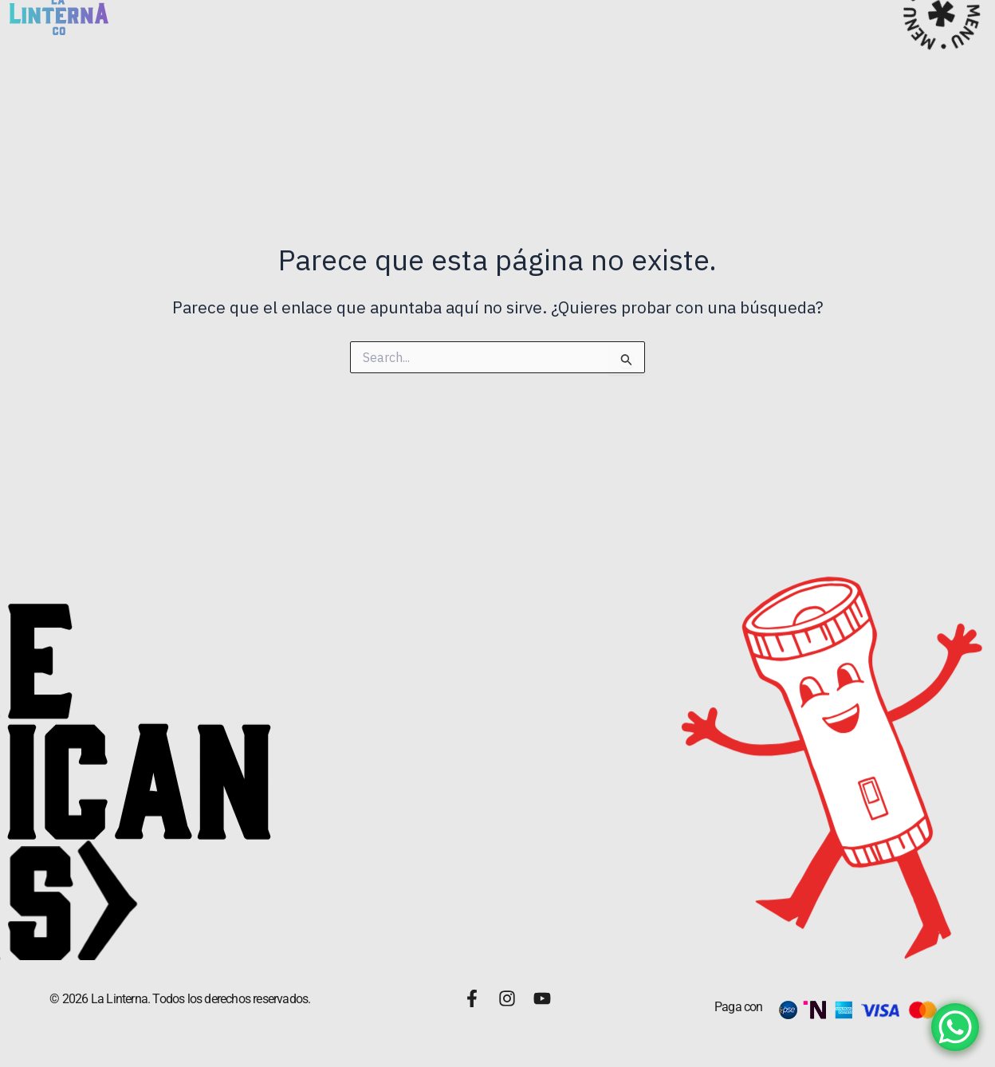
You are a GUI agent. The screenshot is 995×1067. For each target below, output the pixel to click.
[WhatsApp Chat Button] (955, 1027)
